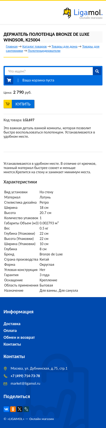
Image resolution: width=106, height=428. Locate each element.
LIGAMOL (16, 419)
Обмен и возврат (19, 337)
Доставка (12, 323)
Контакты (12, 344)
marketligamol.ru (25, 383)
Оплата (10, 330)
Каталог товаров (34, 46)
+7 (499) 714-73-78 (25, 376)
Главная (11, 46)
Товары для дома (64, 46)
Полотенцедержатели (44, 50)
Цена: (8, 92)
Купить (23, 104)
